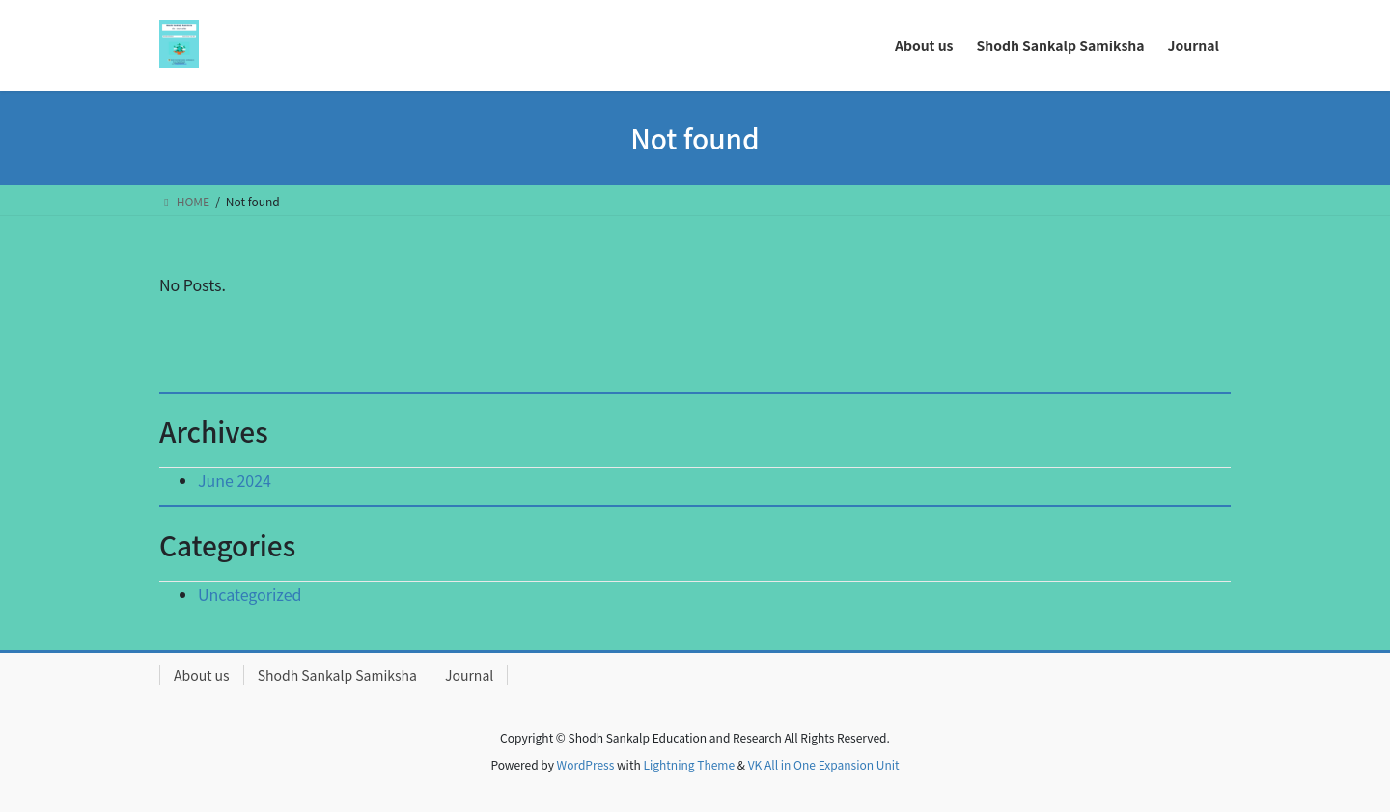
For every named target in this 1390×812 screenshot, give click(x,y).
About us (202, 675)
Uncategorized (250, 594)
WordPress (586, 764)
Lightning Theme (689, 764)
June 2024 (234, 480)
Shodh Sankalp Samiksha (337, 675)
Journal (469, 675)
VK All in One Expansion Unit (824, 764)
